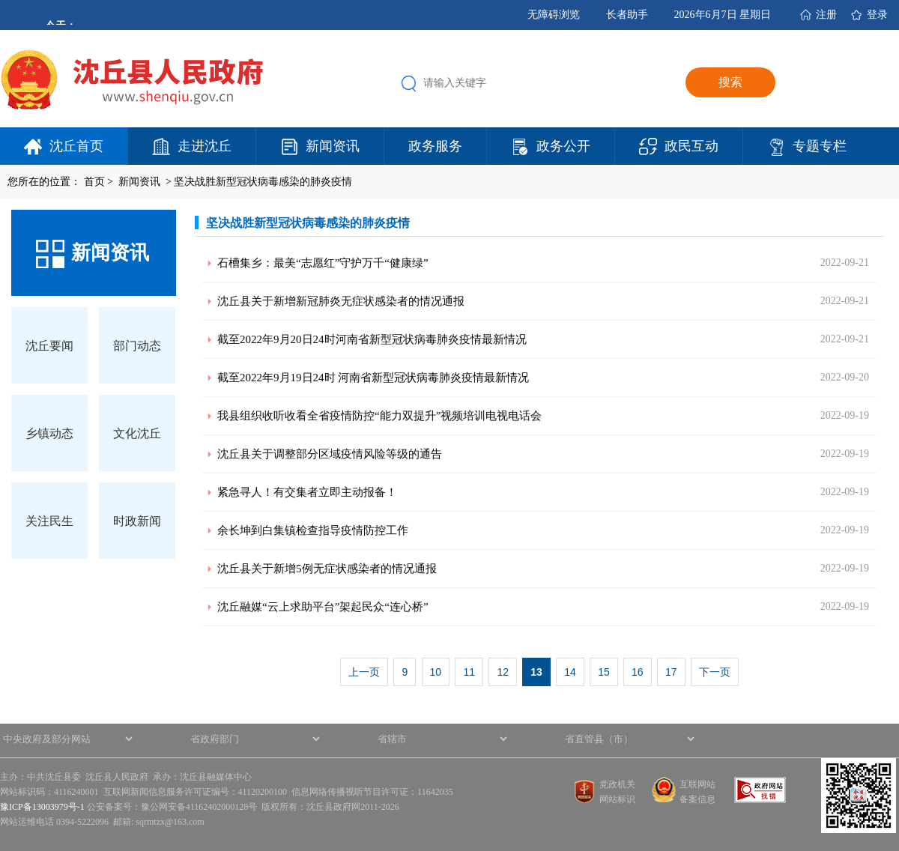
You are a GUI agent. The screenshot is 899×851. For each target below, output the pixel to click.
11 (469, 672)
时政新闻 (137, 521)
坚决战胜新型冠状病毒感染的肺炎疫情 (263, 181)
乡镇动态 (49, 433)
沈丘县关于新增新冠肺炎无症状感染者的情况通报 (340, 301)
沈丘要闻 (49, 345)
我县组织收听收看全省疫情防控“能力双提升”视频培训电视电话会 (379, 416)
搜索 (730, 82)
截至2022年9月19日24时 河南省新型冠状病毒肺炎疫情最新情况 (373, 378)
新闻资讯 (333, 146)
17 (671, 672)
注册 (826, 14)
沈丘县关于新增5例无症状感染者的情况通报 (327, 569)
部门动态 (137, 345)
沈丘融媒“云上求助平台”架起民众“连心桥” (323, 607)
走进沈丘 (204, 146)
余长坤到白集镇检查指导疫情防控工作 (312, 530)
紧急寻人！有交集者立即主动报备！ (307, 492)
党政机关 (617, 784)
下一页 (714, 672)
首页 (94, 181)
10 (436, 672)
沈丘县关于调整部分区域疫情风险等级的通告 (329, 454)
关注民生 (49, 521)
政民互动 (691, 146)
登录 (877, 14)
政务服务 (435, 146)
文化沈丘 (137, 433)
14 (570, 672)
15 (604, 672)
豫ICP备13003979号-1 (42, 807)
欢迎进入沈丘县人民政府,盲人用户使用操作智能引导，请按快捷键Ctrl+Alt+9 (0, 0)
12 (503, 672)
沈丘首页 (76, 146)
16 (638, 672)
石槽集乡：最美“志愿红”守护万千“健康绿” (323, 263)
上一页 (364, 672)
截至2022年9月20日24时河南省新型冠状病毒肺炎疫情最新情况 (372, 339)
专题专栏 (820, 146)
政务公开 (563, 146)
